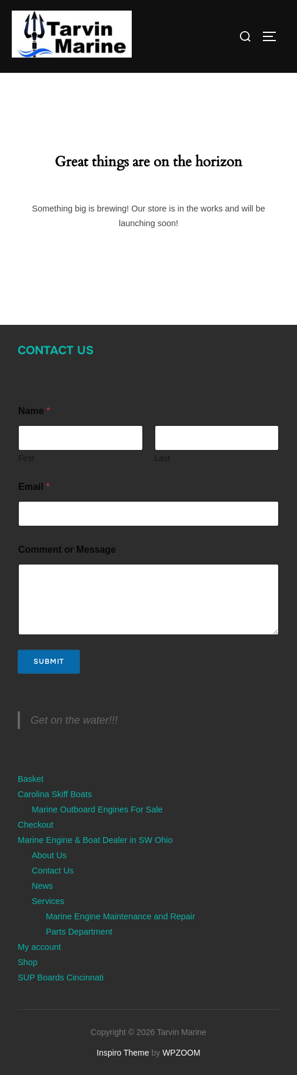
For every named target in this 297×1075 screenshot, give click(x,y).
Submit (49, 661)
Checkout (36, 824)
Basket (31, 779)
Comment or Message (67, 550)
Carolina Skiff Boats (55, 794)
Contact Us (56, 350)
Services (48, 901)
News (42, 886)
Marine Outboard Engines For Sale (97, 809)
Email (33, 487)
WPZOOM (181, 1052)
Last (162, 458)
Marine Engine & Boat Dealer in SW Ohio (95, 840)
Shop (28, 962)
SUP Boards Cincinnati (61, 977)
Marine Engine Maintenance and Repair (120, 916)
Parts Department (79, 931)
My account (39, 947)
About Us (49, 855)
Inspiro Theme (122, 1052)
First (26, 458)
